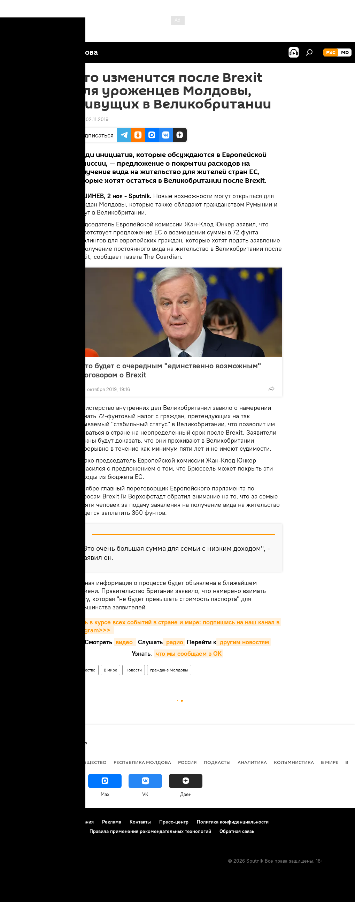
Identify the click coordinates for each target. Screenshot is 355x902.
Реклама (111, 822)
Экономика (56, 762)
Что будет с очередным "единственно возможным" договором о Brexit (170, 370)
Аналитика (252, 762)
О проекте (19, 822)
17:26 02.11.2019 (90, 119)
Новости (133, 669)
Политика (20, 762)
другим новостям (243, 642)
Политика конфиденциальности (233, 822)
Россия (187, 762)
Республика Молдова (142, 762)
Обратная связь (236, 831)
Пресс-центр (173, 822)
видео (125, 642)
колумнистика (294, 762)
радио (173, 642)
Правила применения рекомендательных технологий (150, 831)
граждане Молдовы (169, 669)
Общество (85, 669)
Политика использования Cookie (44, 831)
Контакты (140, 822)
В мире (110, 669)
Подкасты (217, 762)
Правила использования (66, 822)
